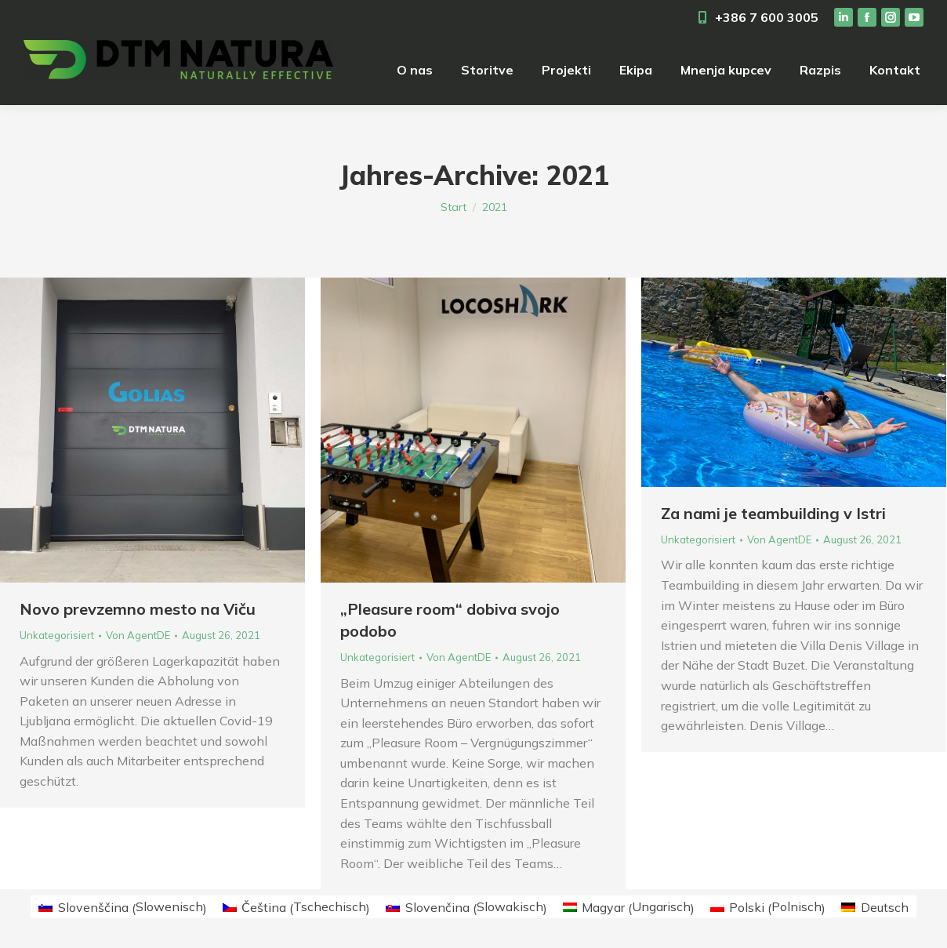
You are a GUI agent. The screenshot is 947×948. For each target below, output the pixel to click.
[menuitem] (415, 70)
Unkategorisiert (57, 635)
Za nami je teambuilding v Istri (773, 513)
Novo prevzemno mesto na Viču (138, 609)
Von (138, 635)
